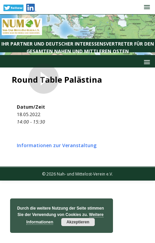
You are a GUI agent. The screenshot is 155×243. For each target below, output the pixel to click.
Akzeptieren (78, 222)
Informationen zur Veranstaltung (56, 145)
